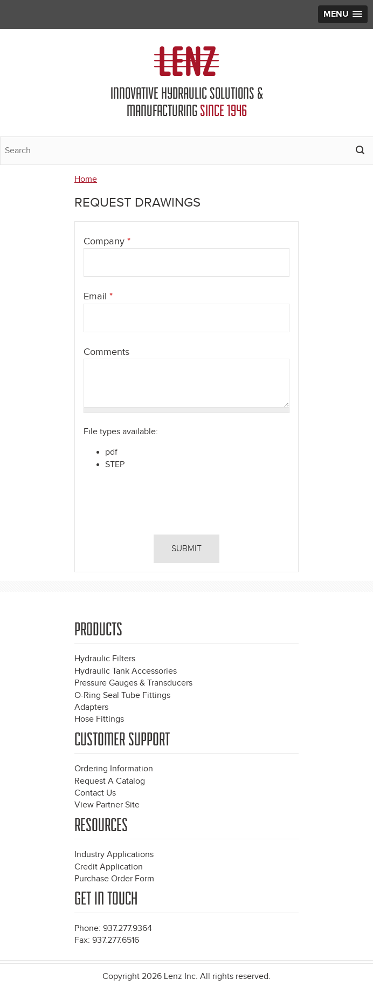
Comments (106, 352)
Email (98, 296)
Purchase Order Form (114, 879)
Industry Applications (114, 855)
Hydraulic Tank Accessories (125, 671)
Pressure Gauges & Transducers (133, 683)
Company (107, 241)
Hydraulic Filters (104, 659)
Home (85, 179)
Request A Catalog (109, 781)
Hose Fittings (99, 719)
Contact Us (95, 793)
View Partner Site (107, 805)
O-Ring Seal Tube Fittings (122, 695)
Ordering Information (113, 769)
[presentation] (157, 505)
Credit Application (108, 867)
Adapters (91, 707)
